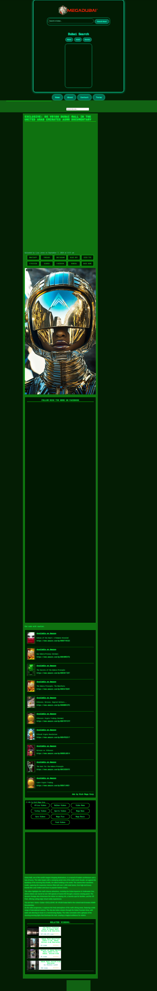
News (69, 39)
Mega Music (80, 816)
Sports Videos (60, 811)
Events (87, 39)
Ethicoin (33, 263)
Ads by (75, 794)
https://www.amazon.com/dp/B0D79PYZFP (53, 721)
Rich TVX (87, 257)
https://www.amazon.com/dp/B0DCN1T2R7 (53, 673)
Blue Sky (74, 257)
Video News (80, 805)
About (70, 97)
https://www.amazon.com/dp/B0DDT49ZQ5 (53, 641)
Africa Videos (40, 805)
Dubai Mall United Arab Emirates (51, 962)
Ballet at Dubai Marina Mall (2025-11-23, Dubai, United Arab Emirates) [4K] (51, 952)
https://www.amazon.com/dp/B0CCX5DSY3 (53, 769)
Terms (99, 97)
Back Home (87, 263)
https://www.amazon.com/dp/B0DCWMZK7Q (53, 657)
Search (46, 263)
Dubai (42, 902)
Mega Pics (60, 816)
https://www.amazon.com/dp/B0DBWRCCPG (53, 705)
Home (57, 97)
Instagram (60, 257)
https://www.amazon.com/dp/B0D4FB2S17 (53, 737)
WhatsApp (33, 257)
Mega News (80, 811)
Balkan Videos (60, 805)
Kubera (74, 263)
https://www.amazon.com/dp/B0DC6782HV (53, 689)
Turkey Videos (40, 811)
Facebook (60, 263)
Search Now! (102, 21)
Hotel (78, 39)
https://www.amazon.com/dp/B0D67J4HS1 (53, 785)
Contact (84, 97)
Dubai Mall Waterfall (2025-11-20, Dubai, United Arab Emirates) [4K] (50, 941)
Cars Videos (40, 816)
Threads (46, 257)
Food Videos (60, 822)
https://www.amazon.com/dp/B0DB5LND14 (53, 753)
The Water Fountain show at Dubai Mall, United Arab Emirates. (50, 929)
